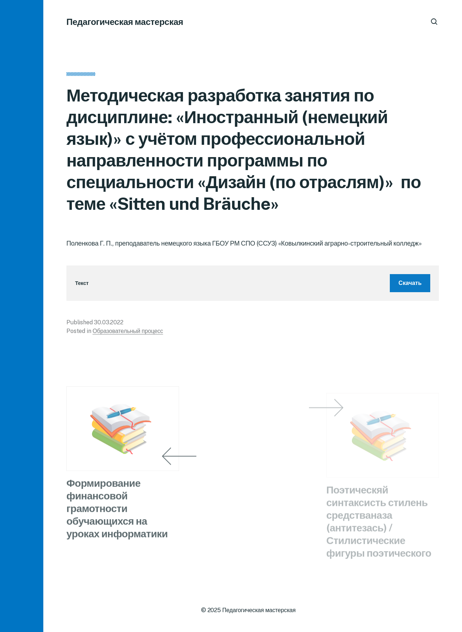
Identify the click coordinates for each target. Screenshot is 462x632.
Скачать (410, 285)
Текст (81, 285)
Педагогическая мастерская (124, 21)
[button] (21, 316)
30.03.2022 (108, 324)
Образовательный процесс (127, 333)
